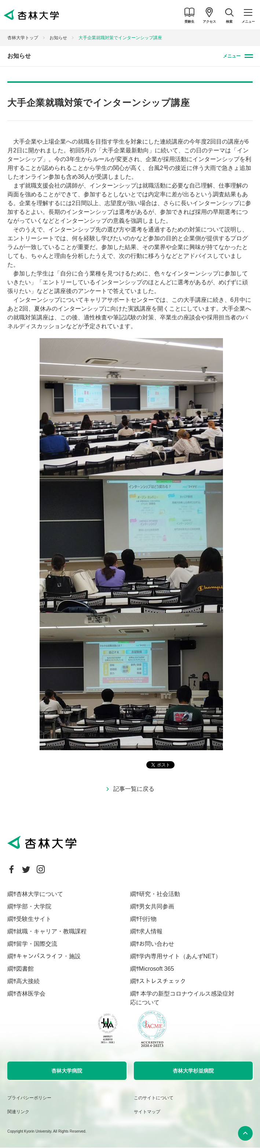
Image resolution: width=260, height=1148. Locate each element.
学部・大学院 (33, 906)
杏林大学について (39, 894)
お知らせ (58, 37)
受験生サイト (33, 919)
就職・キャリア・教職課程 (51, 931)
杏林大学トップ (22, 37)
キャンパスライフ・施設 (48, 956)
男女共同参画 (156, 906)
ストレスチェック (162, 981)
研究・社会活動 (159, 894)
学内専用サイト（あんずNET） (180, 956)
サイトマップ (147, 1111)
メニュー (232, 56)
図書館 (25, 969)
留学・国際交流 (36, 944)
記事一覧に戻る (133, 789)
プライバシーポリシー (29, 1097)
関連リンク (18, 1111)
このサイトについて (153, 1097)
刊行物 (148, 919)
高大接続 (28, 981)
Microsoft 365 (156, 969)
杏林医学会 (30, 993)
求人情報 (150, 931)
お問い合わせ (156, 944)
